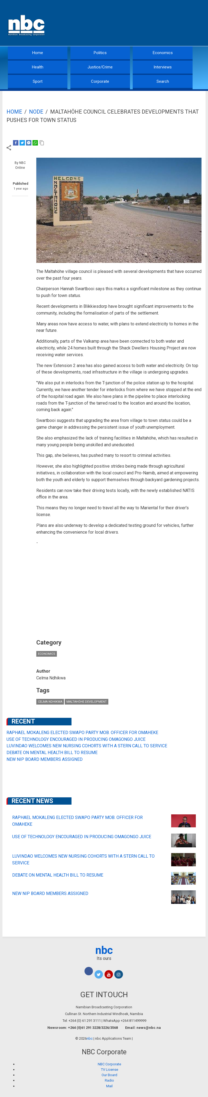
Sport (38, 81)
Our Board (109, 1075)
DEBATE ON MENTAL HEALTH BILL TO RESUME (52, 752)
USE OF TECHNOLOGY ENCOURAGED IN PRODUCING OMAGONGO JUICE (75, 739)
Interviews (163, 67)
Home (37, 52)
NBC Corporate (109, 1064)
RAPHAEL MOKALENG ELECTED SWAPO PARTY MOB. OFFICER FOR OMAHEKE (82, 732)
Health (37, 67)
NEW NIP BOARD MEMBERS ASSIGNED (44, 759)
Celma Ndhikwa (50, 701)
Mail (109, 1086)
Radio (109, 1080)
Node (36, 111)
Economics (163, 52)
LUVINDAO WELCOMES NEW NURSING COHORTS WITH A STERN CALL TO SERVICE (86, 745)
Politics (100, 52)
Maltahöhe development (86, 701)
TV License (109, 1070)
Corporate (100, 81)
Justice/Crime (100, 67)
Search (163, 81)
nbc (104, 950)
